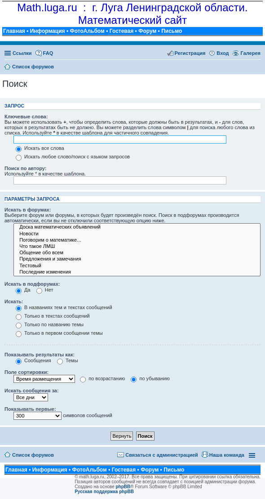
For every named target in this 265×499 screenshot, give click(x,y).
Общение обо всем (137, 253)
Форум (147, 31)
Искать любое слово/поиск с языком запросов (73, 156)
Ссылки (22, 53)
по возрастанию (102, 378)
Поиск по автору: (25, 168)
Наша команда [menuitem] (226, 455)
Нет (44, 289)
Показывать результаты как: (39, 354)
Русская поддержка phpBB (104, 491)
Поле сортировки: (26, 372)
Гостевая (122, 31)
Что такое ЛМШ (137, 246)
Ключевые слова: (26, 116)
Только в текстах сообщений (53, 316)
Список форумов (33, 455)
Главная (14, 31)
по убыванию (150, 378)
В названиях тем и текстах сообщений (64, 307)
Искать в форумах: (27, 209)
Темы (67, 360)
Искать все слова (40, 148)
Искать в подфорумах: (32, 284)
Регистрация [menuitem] (190, 53)
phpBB (123, 486)
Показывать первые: (30, 409)
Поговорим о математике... (137, 240)
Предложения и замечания (137, 259)
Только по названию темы (50, 324)
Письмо (171, 31)
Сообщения (33, 360)
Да (23, 289)
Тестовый (137, 266)
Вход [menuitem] (222, 53)
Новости (137, 234)
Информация (47, 31)
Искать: (13, 301)
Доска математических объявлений (137, 227)
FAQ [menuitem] (48, 53)
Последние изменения (137, 272)
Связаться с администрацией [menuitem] (161, 455)
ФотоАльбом (87, 31)
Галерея (251, 53)
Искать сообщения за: (31, 390)
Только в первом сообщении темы (59, 333)
